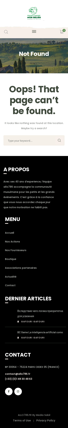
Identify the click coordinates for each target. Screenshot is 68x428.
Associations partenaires (21, 268)
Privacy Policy (45, 420)
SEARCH (59, 140)
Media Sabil (43, 415)
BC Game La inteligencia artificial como (40, 332)
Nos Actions (12, 241)
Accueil (9, 232)
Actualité (10, 276)
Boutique (10, 259)
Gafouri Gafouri (33, 321)
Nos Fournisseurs (15, 250)
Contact (10, 285)
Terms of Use (22, 420)
